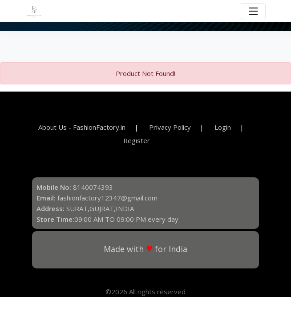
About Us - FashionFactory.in (81, 127)
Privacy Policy (170, 127)
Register (136, 140)
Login (222, 127)
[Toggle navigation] (253, 11)
